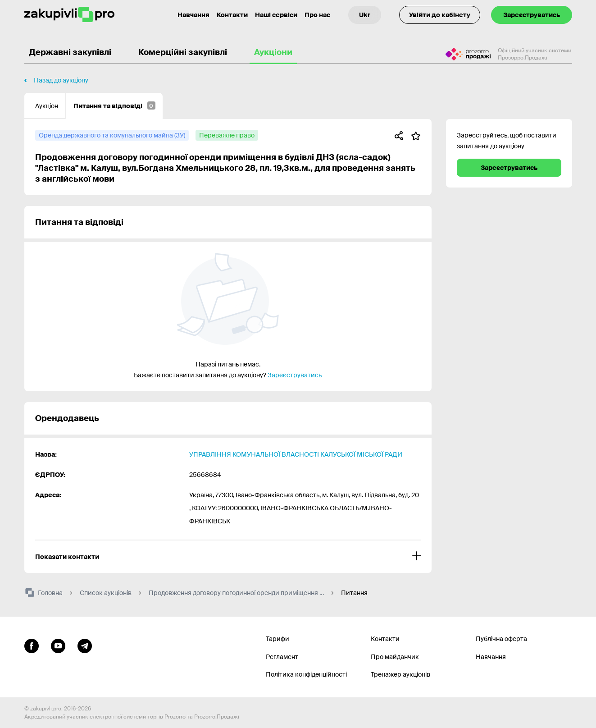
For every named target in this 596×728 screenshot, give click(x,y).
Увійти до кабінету (439, 15)
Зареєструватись (531, 15)
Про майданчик (395, 657)
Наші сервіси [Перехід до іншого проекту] (276, 15)
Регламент (282, 657)
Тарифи (277, 639)
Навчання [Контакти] (193, 15)
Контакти (232, 15)
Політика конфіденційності (306, 674)
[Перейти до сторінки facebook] (31, 644)
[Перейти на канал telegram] (84, 644)
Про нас (317, 15)
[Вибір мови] (364, 14)
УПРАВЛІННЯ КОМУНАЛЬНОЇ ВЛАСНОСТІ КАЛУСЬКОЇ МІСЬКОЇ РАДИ (295, 454)
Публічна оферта (501, 639)
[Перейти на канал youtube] (58, 644)
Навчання (491, 657)
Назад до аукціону (61, 80)
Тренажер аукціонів (400, 674)
